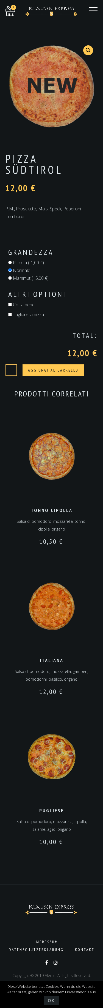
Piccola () (26, 263)
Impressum (46, 941)
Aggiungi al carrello (53, 370)
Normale (19, 270)
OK (51, 1000)
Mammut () (28, 278)
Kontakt (84, 949)
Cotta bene (21, 305)
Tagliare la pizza (26, 315)
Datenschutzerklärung (36, 949)
